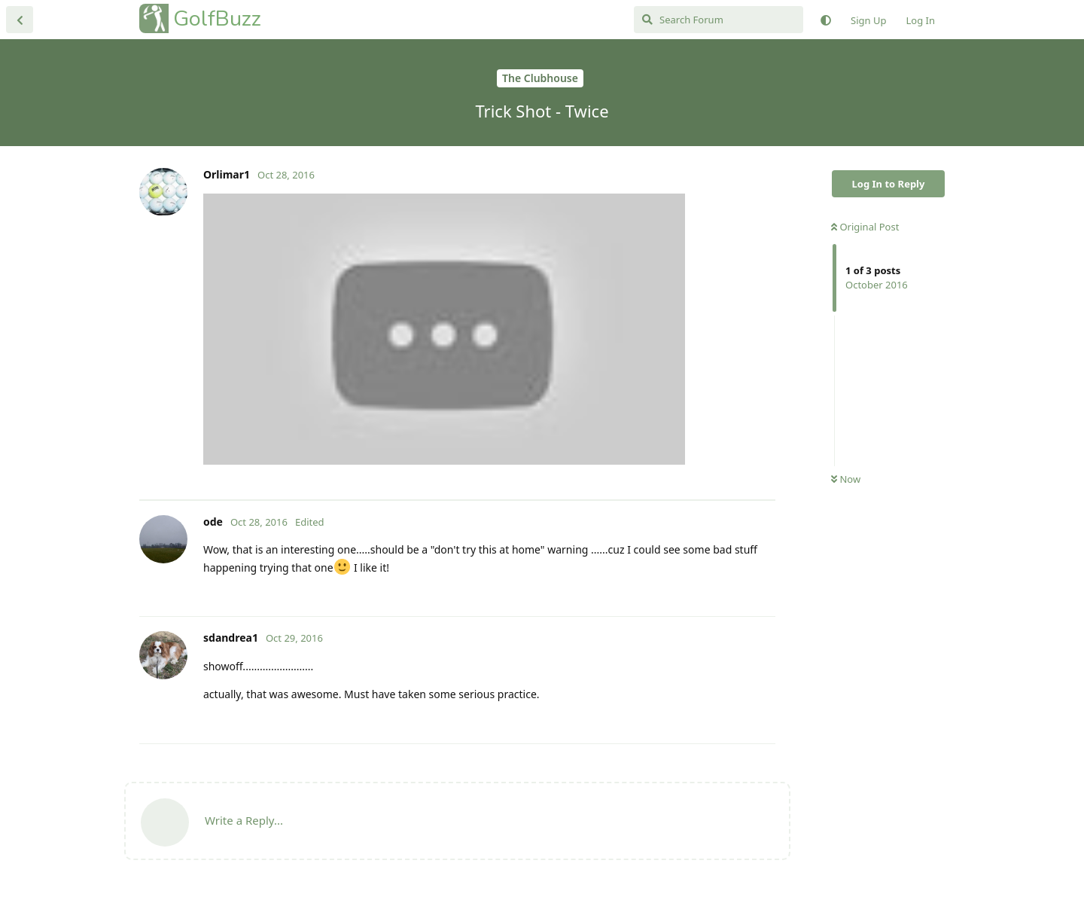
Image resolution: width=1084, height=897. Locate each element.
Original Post (865, 226)
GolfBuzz (217, 18)
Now (845, 479)
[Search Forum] (718, 19)
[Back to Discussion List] (19, 19)
